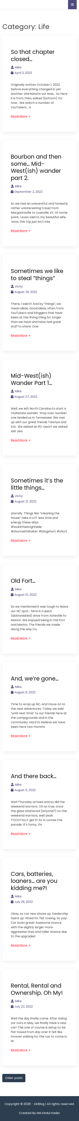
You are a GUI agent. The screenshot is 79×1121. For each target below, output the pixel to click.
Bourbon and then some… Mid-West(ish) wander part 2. (36, 167)
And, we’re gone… (35, 679)
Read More (21, 116)
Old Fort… (23, 581)
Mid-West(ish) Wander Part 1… (31, 379)
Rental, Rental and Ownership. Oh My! (37, 989)
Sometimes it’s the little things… (37, 484)
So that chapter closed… (33, 55)
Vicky (17, 286)
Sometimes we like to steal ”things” (37, 274)
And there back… (33, 776)
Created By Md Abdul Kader (39, 1113)
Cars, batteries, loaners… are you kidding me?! (34, 881)
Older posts (14, 1078)
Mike (16, 67)
